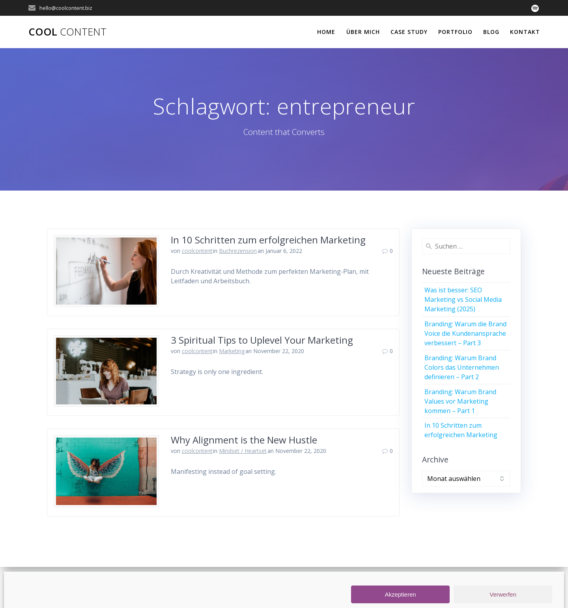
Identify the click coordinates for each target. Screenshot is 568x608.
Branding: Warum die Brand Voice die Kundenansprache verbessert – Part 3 (465, 333)
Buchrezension (238, 250)
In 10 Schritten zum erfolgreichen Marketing (268, 239)
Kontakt (525, 32)
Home (326, 32)
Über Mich (363, 32)
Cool (67, 32)
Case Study (409, 32)
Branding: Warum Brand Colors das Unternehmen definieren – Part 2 (461, 367)
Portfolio (455, 32)
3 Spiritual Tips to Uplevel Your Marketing (262, 339)
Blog (491, 32)
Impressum (310, 588)
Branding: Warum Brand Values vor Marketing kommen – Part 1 (460, 401)
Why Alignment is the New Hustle (244, 439)
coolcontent (197, 250)
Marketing (232, 351)
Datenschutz (350, 588)
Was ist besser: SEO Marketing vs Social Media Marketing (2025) (463, 299)
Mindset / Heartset (243, 451)
